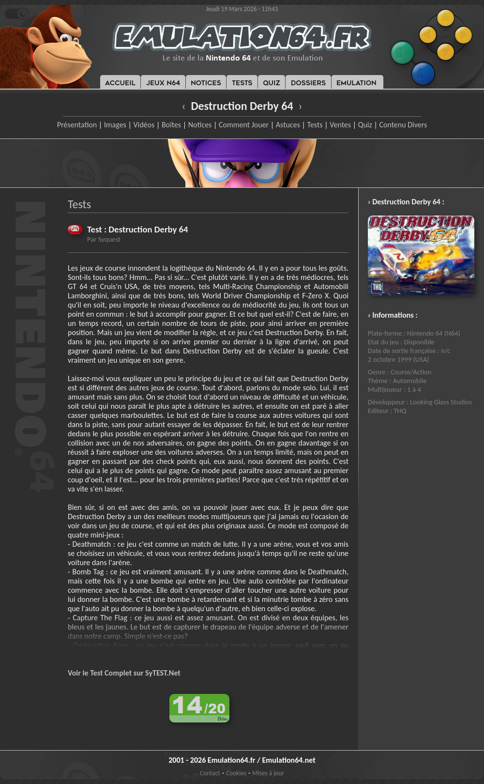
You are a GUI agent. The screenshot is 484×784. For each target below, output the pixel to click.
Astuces (288, 124)
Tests (315, 124)
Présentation (77, 124)
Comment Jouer (244, 124)
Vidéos (143, 124)
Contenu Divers (403, 124)
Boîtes (171, 124)
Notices (200, 124)
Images (115, 124)
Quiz (365, 124)
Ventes (340, 124)
